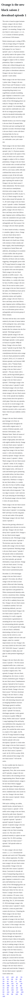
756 (21, 977)
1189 (12, 977)
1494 (4, 996)
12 (16, 981)
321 (8, 981)
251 (3, 989)
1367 (12, 983)
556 (16, 979)
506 (12, 979)
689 (8, 983)
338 (21, 983)
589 (12, 994)
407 (17, 977)
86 (16, 985)
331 (3, 994)
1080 (8, 985)
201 (17, 983)
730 (3, 979)
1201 (17, 994)
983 (13, 992)
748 (8, 979)
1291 (20, 981)
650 (17, 987)
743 (3, 987)
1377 (7, 977)
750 (3, 981)
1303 (22, 992)
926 (13, 985)
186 (8, 989)
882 (21, 979)
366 (21, 985)
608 (8, 987)
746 (21, 994)
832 (12, 981)
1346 (12, 989)
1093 (21, 989)
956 (8, 994)
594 (3, 992)
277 (17, 989)
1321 (12, 987)
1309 (17, 992)
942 (3, 983)
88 (3, 977)
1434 (8, 992)
